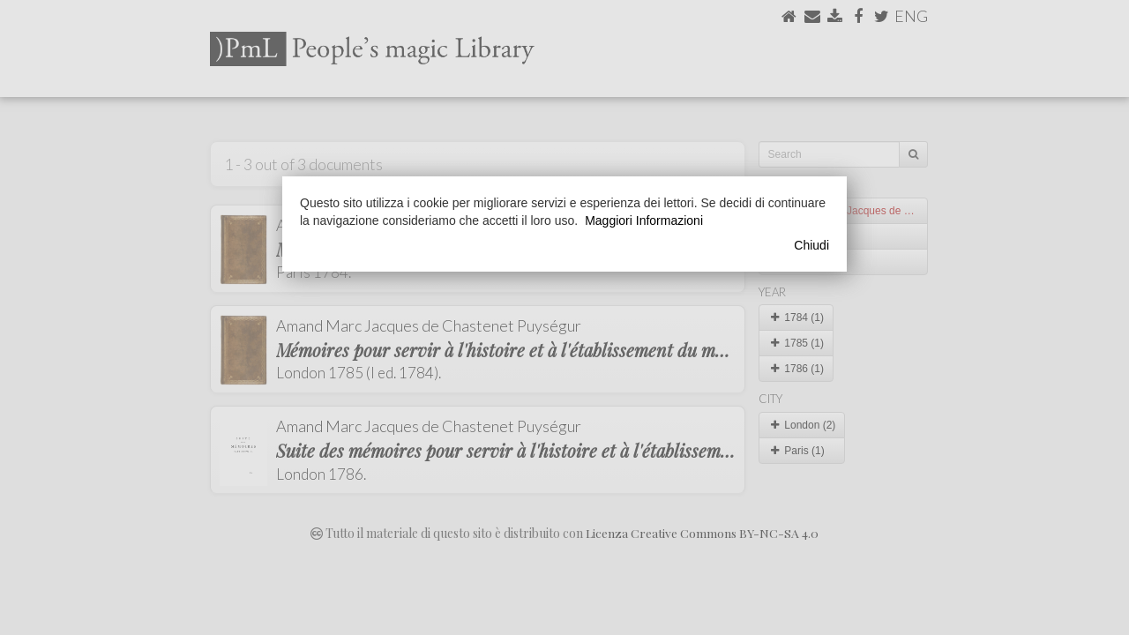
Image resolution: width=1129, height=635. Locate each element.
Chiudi (811, 245)
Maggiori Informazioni (644, 220)
